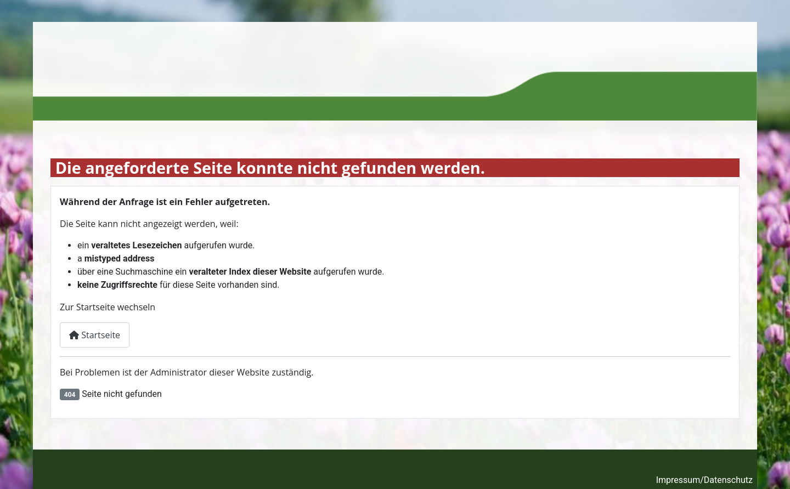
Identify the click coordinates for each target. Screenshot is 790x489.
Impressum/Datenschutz (704, 480)
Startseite (94, 335)
